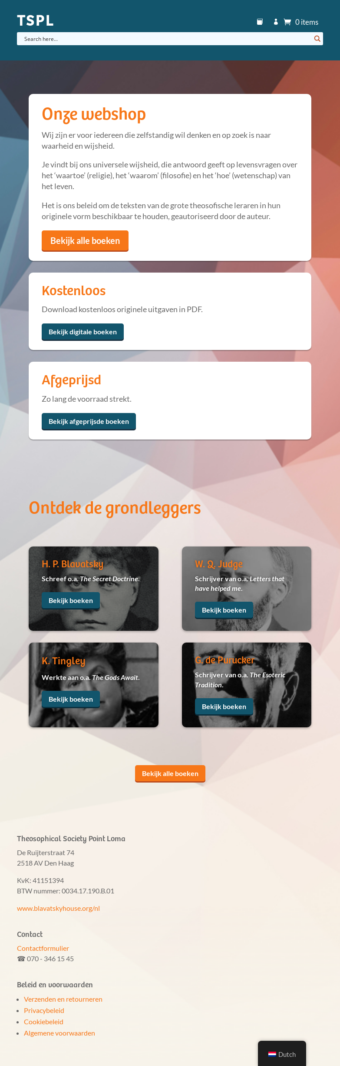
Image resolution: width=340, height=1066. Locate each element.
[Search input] (166, 38)
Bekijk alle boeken (85, 240)
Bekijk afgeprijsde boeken (89, 421)
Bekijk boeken (71, 600)
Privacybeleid (44, 1010)
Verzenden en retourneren (63, 999)
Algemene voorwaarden (59, 1033)
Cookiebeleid (43, 1021)
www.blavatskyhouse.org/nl (58, 908)
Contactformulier (43, 948)
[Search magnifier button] (316, 39)
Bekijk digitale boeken (83, 331)
